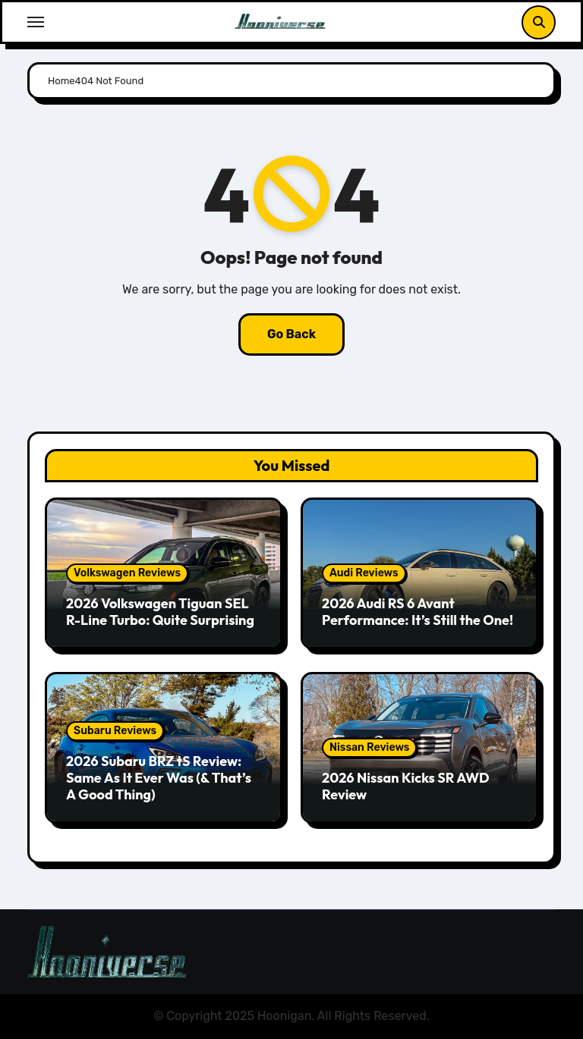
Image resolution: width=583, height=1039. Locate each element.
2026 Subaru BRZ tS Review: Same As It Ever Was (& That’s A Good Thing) (158, 777)
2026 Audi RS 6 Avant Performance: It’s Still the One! (417, 612)
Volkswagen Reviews (127, 573)
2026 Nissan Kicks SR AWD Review (406, 786)
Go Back (291, 334)
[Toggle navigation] (35, 22)
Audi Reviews (364, 573)
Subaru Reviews (115, 730)
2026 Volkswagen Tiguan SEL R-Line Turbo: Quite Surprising (160, 612)
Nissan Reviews (369, 747)
